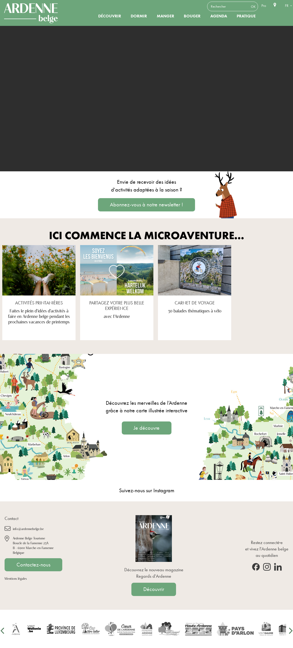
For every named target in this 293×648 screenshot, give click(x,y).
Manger (165, 16)
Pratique (246, 16)
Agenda (218, 16)
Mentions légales (16, 578)
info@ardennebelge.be (28, 528)
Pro (263, 5)
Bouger (192, 16)
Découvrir (109, 16)
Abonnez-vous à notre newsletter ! (146, 204)
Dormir (139, 16)
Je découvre (147, 428)
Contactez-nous (33, 564)
